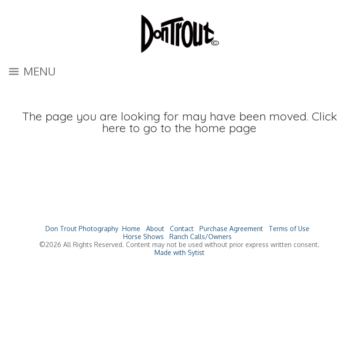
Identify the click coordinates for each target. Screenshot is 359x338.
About (155, 229)
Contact (182, 229)
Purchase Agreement (231, 229)
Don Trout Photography (81, 229)
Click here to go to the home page (219, 122)
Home (131, 229)
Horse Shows (143, 236)
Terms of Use (289, 229)
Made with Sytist (179, 252)
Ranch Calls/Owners (200, 236)
